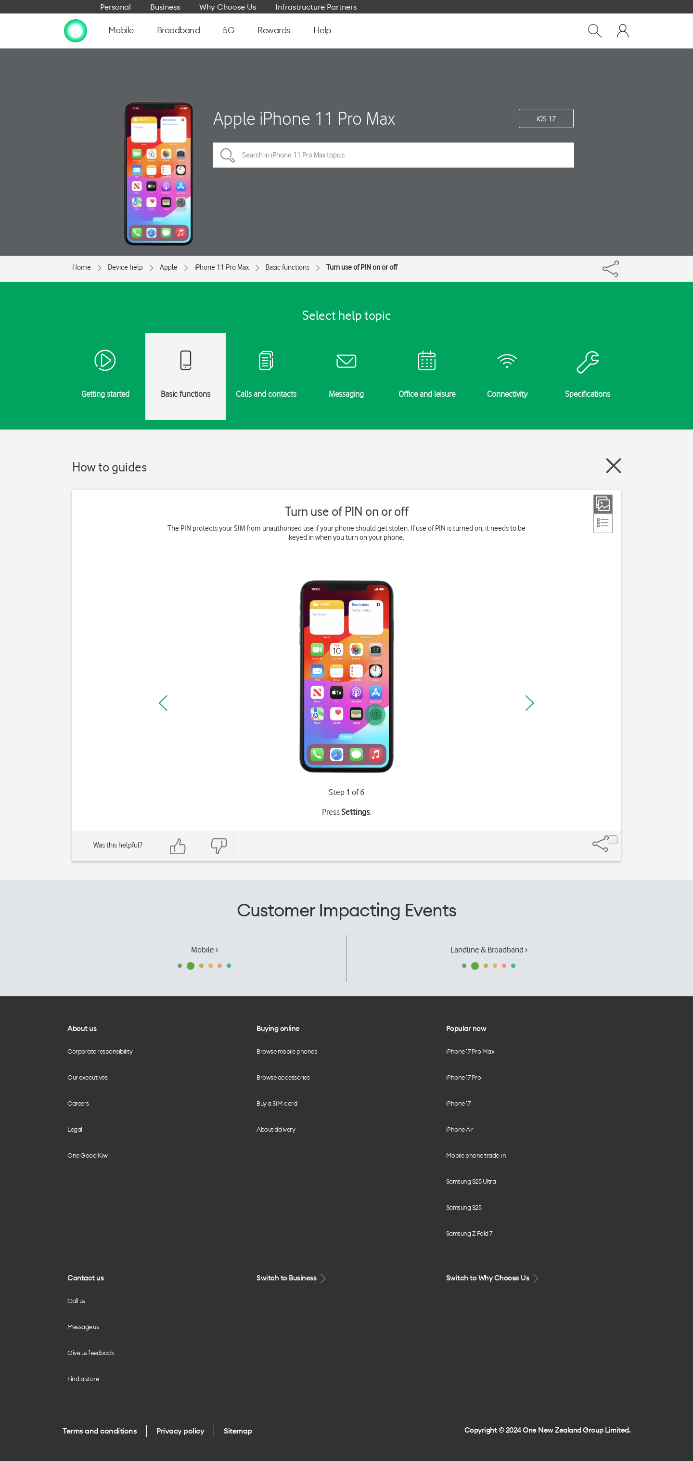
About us (81, 1028)
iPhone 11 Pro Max (221, 267)
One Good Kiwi (88, 1155)
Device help (125, 267)
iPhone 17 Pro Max (470, 1051)
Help (322, 30)
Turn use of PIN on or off (361, 267)
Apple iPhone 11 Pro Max (304, 118)
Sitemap (238, 1430)
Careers (78, 1103)
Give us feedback (90, 1353)
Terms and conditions (100, 1430)
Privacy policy (180, 1430)
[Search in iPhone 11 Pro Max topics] (393, 155)
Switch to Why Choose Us (493, 1278)
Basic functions (287, 267)
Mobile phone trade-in (476, 1155)
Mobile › (204, 949)
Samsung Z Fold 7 (469, 1233)
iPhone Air (460, 1129)
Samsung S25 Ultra (471, 1181)
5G (228, 30)
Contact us (85, 1277)
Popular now (466, 1028)
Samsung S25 (464, 1207)
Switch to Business (292, 1278)
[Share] (620, 266)
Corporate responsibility (99, 1051)
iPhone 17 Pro (463, 1077)
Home (81, 267)
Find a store (83, 1379)
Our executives (87, 1077)
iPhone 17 (458, 1103)
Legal (74, 1129)
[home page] (75, 30)
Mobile (121, 30)
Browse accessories (283, 1077)
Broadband (178, 30)
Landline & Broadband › (488, 949)
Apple (169, 267)
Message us (83, 1327)
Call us (76, 1300)
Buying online (278, 1028)
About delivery (276, 1129)
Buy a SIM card (277, 1103)
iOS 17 (546, 119)
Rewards (273, 30)
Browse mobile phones (287, 1051)
